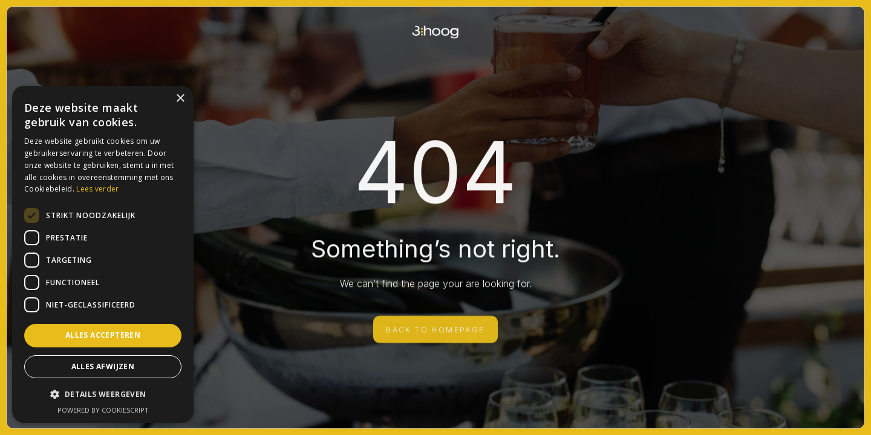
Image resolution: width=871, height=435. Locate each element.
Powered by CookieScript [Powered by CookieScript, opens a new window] (103, 409)
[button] (102, 394)
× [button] (179, 98)
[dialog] (103, 254)
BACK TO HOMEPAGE (435, 335)
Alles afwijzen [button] (103, 366)
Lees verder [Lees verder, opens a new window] (97, 189)
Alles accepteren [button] (102, 335)
